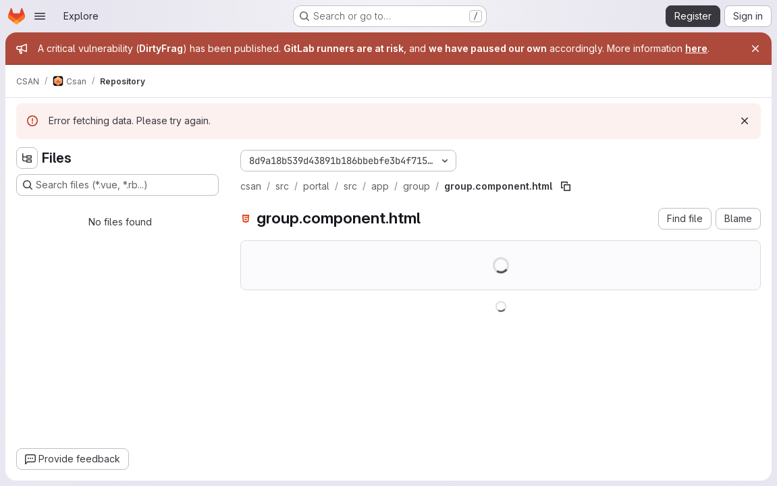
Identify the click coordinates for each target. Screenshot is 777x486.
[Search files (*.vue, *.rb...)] (117, 185)
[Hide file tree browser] (27, 158)
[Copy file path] (566, 186)
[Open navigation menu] (40, 16)
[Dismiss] (744, 121)
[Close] (755, 48)
